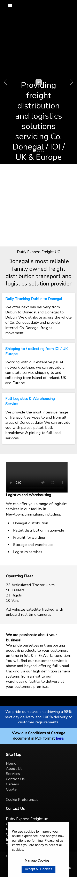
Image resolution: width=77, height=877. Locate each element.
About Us (14, 768)
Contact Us (15, 779)
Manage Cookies (37, 860)
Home (11, 763)
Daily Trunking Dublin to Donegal (33, 298)
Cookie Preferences (22, 799)
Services (13, 773)
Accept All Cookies (38, 869)
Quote (11, 789)
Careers (12, 784)
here (59, 738)
